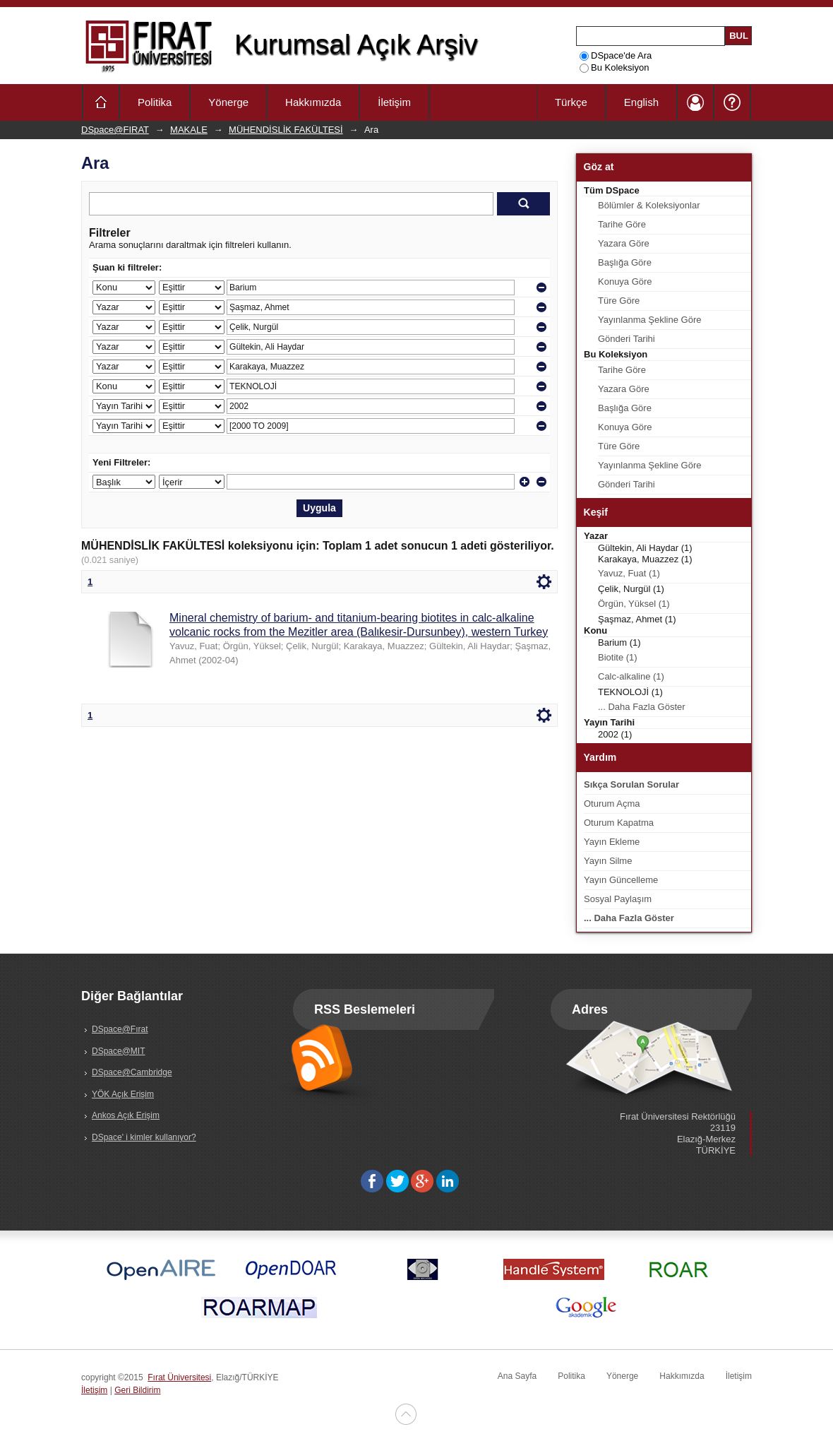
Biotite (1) (617, 657)
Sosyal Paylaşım (618, 899)
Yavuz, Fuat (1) (629, 573)
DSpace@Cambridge (132, 1072)
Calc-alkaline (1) (631, 676)
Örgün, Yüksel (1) (634, 603)
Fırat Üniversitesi (179, 1377)
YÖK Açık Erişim (123, 1094)
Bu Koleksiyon (614, 67)
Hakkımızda (313, 102)
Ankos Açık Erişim (126, 1115)
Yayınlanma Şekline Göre (649, 319)
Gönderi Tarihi (626, 338)
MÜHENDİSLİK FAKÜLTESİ (286, 129)
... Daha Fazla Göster (641, 706)
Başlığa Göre (625, 262)
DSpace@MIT (118, 1051)
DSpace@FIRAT (115, 129)
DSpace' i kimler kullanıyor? (144, 1137)
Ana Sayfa (517, 1376)
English (641, 102)
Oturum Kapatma (619, 822)
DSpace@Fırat (120, 1029)
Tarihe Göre (622, 224)
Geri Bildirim (137, 1390)
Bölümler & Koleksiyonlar (649, 205)
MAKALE (189, 129)
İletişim (394, 102)
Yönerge (228, 102)
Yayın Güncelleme (621, 880)
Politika (155, 102)
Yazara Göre (623, 243)
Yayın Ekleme (612, 841)
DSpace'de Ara (616, 55)
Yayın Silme (608, 860)
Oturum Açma (612, 803)
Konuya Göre (625, 281)
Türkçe (571, 102)
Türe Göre (619, 300)
